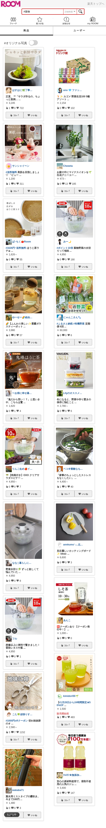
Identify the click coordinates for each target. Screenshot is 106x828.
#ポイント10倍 (65, 248)
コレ (16, 115)
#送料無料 (11, 172)
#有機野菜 (79, 323)
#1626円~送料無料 (16, 248)
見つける (39, 21)
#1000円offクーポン (17, 720)
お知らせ (66, 21)
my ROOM (93, 21)
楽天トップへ (95, 3)
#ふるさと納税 (65, 323)
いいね (34, 115)
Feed (13, 21)
